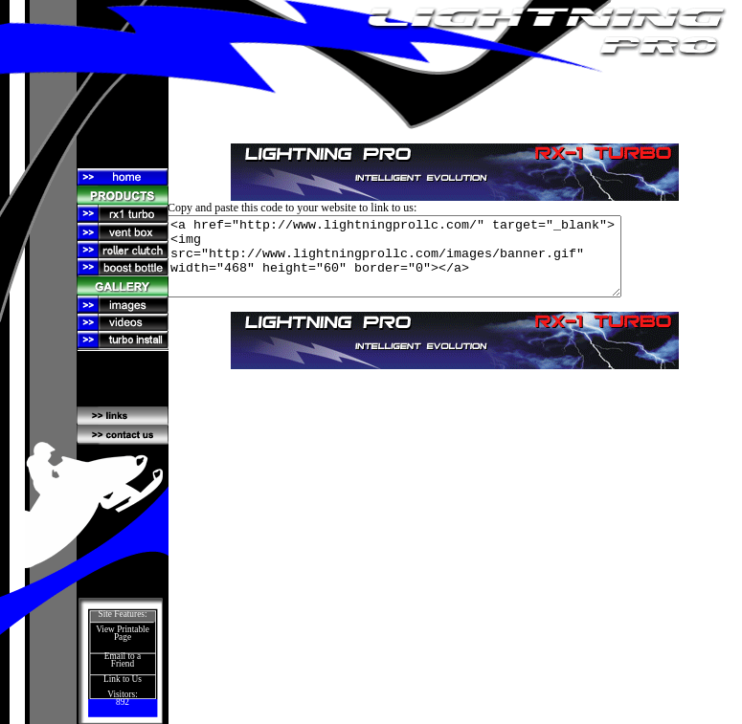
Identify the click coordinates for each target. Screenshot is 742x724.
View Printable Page (122, 633)
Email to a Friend (122, 660)
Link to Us (122, 679)
